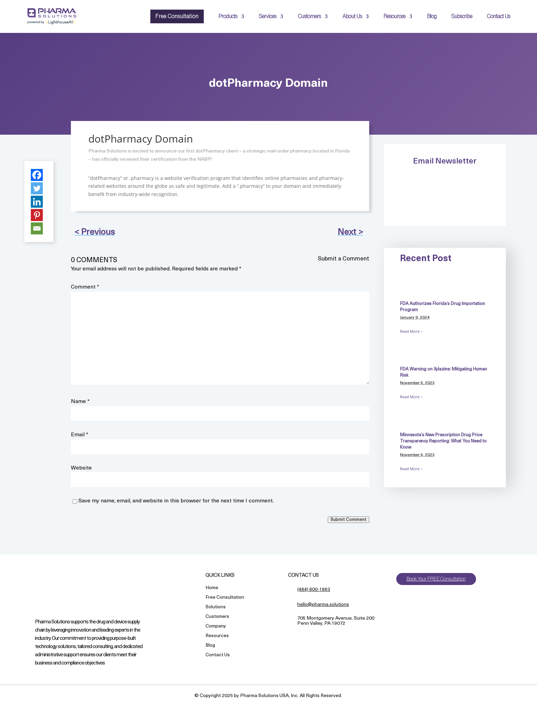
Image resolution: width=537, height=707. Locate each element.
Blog (432, 16)
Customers (309, 16)
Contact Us (498, 16)
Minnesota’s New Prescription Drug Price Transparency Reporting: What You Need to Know (443, 441)
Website (81, 468)
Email (79, 435)
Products (227, 16)
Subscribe (461, 16)
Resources (394, 16)
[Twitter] (37, 188)
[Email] (37, 228)
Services (267, 16)
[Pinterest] (37, 215)
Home (211, 588)
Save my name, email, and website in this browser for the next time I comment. (176, 501)
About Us (352, 16)
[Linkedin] (37, 202)
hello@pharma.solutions (323, 604)
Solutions (215, 607)
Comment (85, 287)
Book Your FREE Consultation (438, 579)
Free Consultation (177, 16)
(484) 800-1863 (313, 589)
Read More (410, 331)
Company (215, 626)
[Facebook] (37, 175)
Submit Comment (348, 519)
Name (80, 401)
